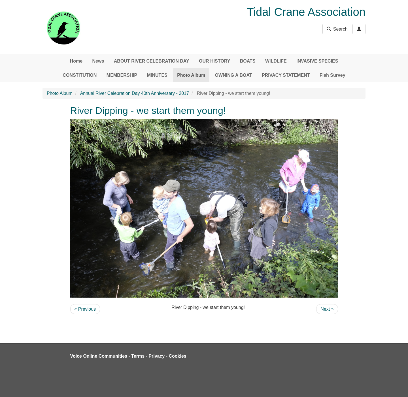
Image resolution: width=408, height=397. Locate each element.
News (98, 61)
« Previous (85, 309)
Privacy (156, 356)
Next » (326, 309)
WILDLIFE (276, 61)
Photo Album (191, 75)
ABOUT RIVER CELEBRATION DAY (151, 61)
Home (76, 61)
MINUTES (157, 75)
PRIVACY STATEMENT (286, 75)
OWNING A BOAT (233, 75)
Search (336, 29)
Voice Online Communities (99, 356)
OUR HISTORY (214, 61)
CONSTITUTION (80, 75)
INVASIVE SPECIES (317, 61)
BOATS (248, 61)
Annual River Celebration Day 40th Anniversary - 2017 (134, 93)
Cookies (177, 356)
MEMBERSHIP (122, 75)
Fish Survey (332, 75)
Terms (137, 356)
